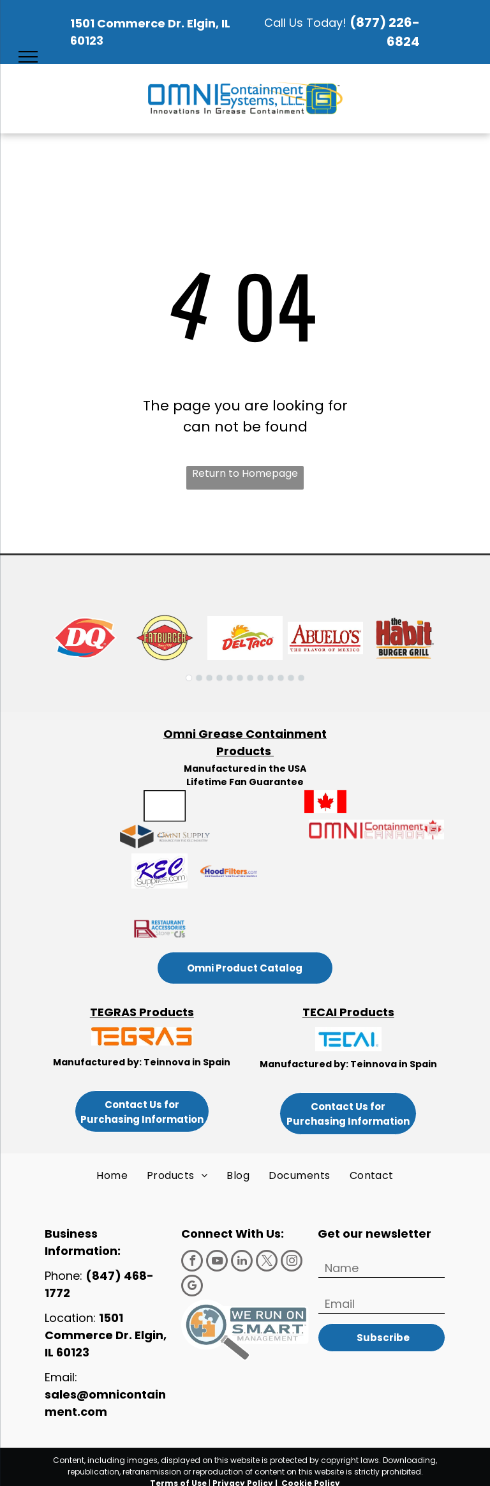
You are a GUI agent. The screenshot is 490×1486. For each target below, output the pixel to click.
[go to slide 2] (199, 677)
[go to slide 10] (280, 677)
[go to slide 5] (229, 677)
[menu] (28, 56)
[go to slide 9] (270, 677)
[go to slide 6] (239, 677)
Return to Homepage (245, 473)
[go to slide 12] (301, 677)
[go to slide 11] (290, 677)
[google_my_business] (192, 1287)
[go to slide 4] (219, 677)
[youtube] (217, 1262)
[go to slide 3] (209, 677)
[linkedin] (242, 1262)
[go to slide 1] (188, 677)
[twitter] (267, 1262)
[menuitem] (112, 1176)
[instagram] (291, 1262)
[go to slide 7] (250, 677)
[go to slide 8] (260, 677)
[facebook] (192, 1262)
